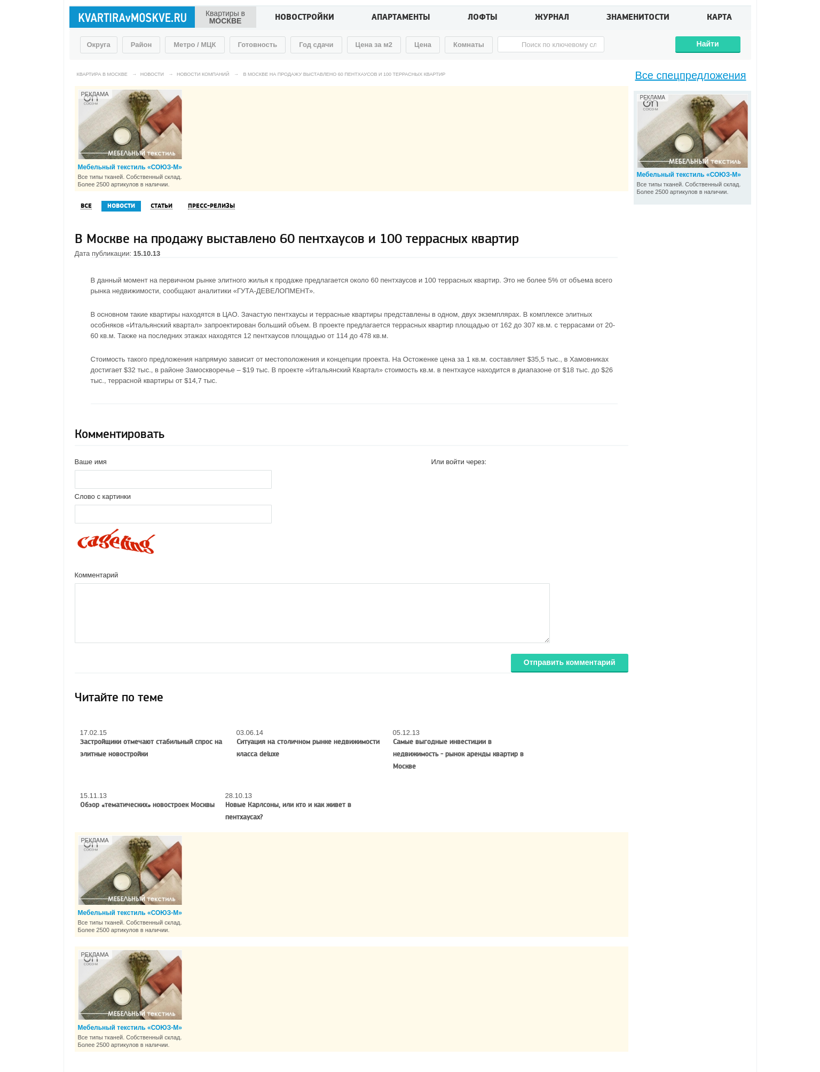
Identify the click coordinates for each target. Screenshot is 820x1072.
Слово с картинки (103, 496)
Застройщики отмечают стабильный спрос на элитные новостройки (151, 748)
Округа (99, 45)
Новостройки (304, 18)
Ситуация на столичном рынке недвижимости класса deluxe (308, 748)
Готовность (258, 45)
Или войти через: (459, 462)
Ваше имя (91, 462)
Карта (719, 18)
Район (141, 45)
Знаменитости (637, 18)
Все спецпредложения (690, 75)
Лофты (483, 18)
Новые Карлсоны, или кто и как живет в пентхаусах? (288, 811)
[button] (439, 478)
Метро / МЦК (195, 45)
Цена (422, 45)
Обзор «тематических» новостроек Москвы (147, 805)
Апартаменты (401, 18)
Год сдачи (316, 45)
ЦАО (229, 314)
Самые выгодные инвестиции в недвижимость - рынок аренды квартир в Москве (458, 754)
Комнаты (468, 45)
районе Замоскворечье (198, 370)
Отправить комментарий (570, 662)
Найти (708, 44)
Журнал (552, 18)
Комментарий (97, 575)
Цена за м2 (374, 45)
